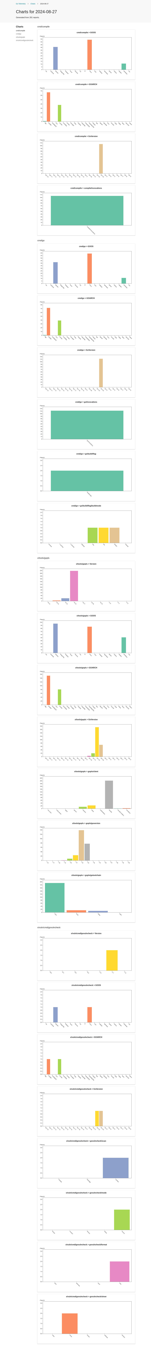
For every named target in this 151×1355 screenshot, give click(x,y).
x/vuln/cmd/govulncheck (24, 40)
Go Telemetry (21, 4)
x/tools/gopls (20, 37)
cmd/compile (20, 31)
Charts (32, 4)
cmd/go (18, 34)
